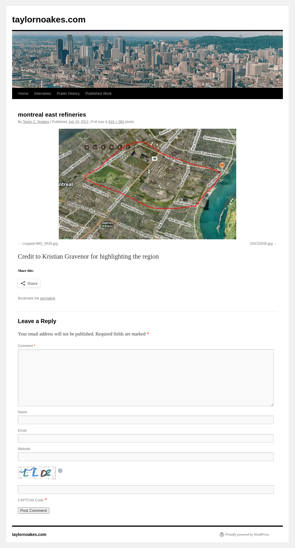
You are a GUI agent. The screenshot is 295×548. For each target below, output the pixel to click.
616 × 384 (116, 122)
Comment (26, 346)
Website (24, 449)
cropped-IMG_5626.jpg (40, 244)
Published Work (99, 93)
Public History (68, 93)
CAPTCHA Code (31, 500)
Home (23, 93)
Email (22, 430)
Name (22, 412)
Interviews (42, 93)
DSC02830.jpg (261, 244)
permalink (47, 298)
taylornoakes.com (49, 19)
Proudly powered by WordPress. (247, 534)
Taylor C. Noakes (36, 122)
